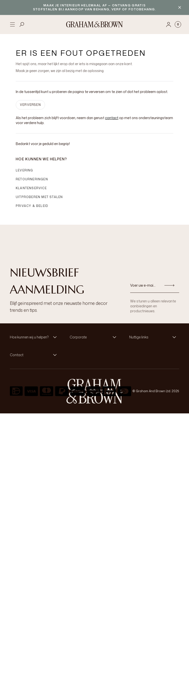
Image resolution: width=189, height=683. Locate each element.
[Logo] (94, 24)
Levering (24, 170)
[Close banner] (180, 7)
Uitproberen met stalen (39, 197)
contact (111, 117)
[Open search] (22, 24)
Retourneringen (32, 179)
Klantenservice (31, 188)
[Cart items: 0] (178, 24)
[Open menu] (12, 24)
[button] (35, 337)
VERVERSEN (30, 105)
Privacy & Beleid (32, 206)
